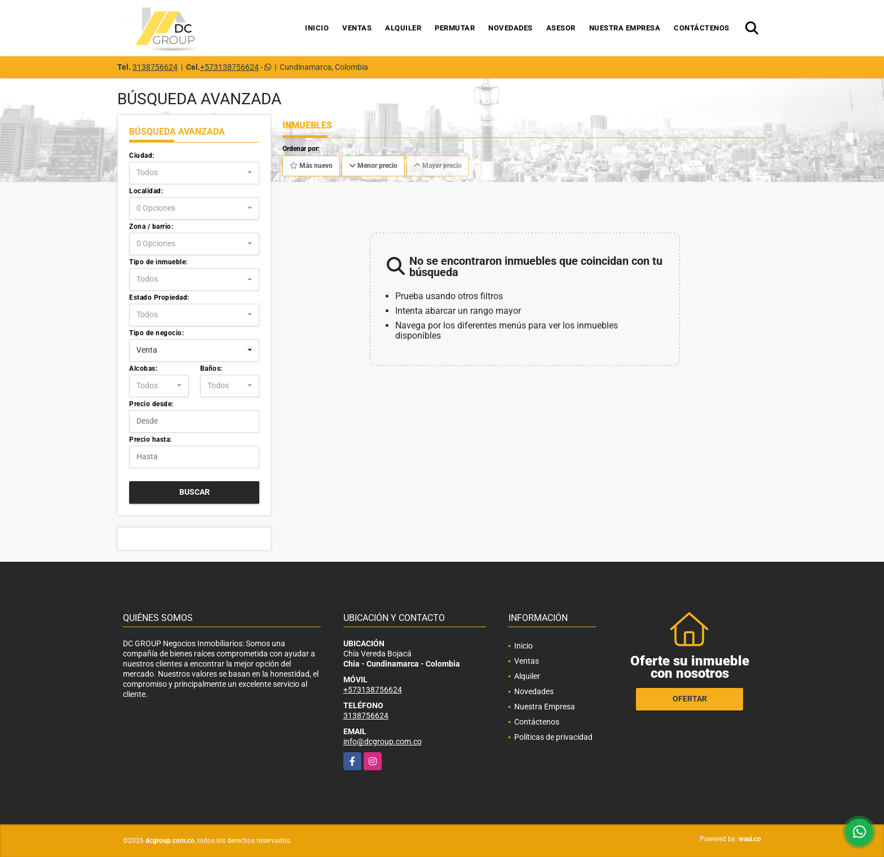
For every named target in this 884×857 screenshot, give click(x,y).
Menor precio (373, 166)
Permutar (455, 28)
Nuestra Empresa (625, 28)
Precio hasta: (150, 439)
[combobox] (194, 173)
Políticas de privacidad (553, 736)
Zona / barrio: (151, 226)
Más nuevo (311, 166)
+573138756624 (229, 67)
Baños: (211, 368)
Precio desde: (151, 404)
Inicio (317, 28)
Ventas (357, 28)
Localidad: (146, 191)
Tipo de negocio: (156, 333)
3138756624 (155, 67)
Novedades (510, 28)
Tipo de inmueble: (158, 262)
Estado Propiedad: (159, 297)
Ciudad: (141, 155)
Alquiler (403, 28)
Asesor (561, 28)
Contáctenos (702, 28)
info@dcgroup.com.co (382, 741)
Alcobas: (143, 368)
